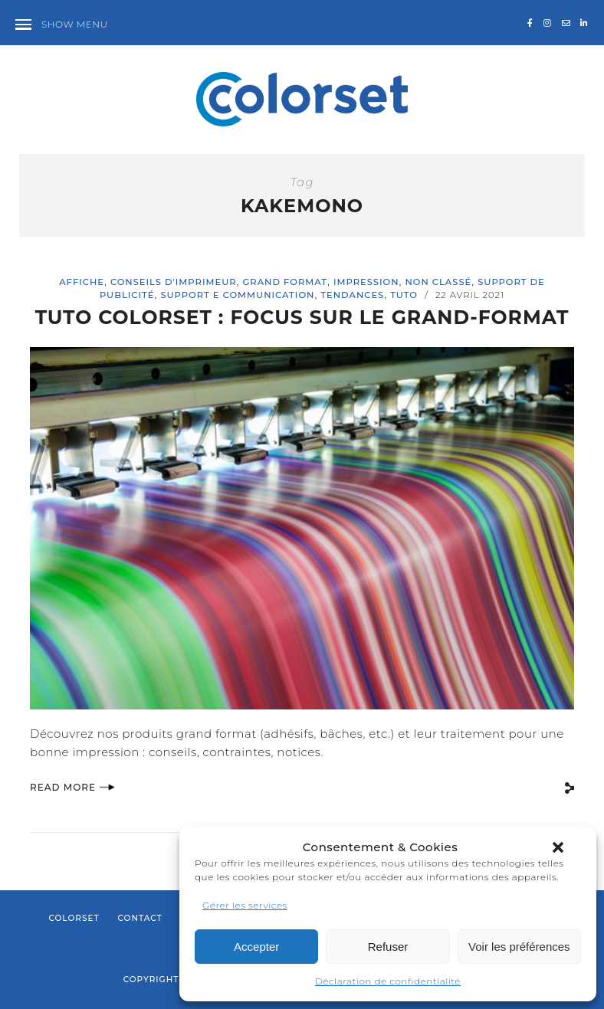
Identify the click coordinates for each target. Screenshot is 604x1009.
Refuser (388, 946)
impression (366, 282)
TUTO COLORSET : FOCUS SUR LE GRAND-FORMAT (302, 317)
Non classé (438, 282)
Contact (139, 918)
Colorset (73, 918)
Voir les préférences (519, 946)
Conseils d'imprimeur (173, 282)
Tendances (352, 295)
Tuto (404, 295)
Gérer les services (244, 905)
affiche (81, 282)
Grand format (284, 282)
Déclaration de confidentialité (388, 981)
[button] (558, 847)
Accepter (256, 946)
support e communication (237, 295)
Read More (72, 787)
